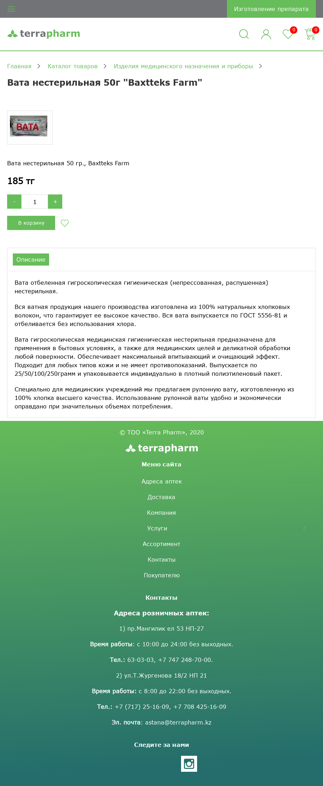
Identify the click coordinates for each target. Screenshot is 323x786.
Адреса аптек (162, 489)
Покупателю (162, 582)
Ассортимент (161, 551)
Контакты (162, 567)
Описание (31, 259)
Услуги (157, 536)
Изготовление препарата (271, 8)
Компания (161, 520)
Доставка (161, 504)
